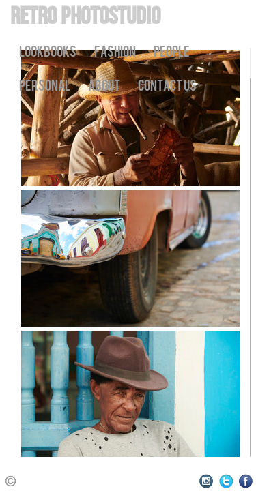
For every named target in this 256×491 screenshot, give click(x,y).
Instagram (206, 481)
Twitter (226, 481)
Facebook (246, 481)
